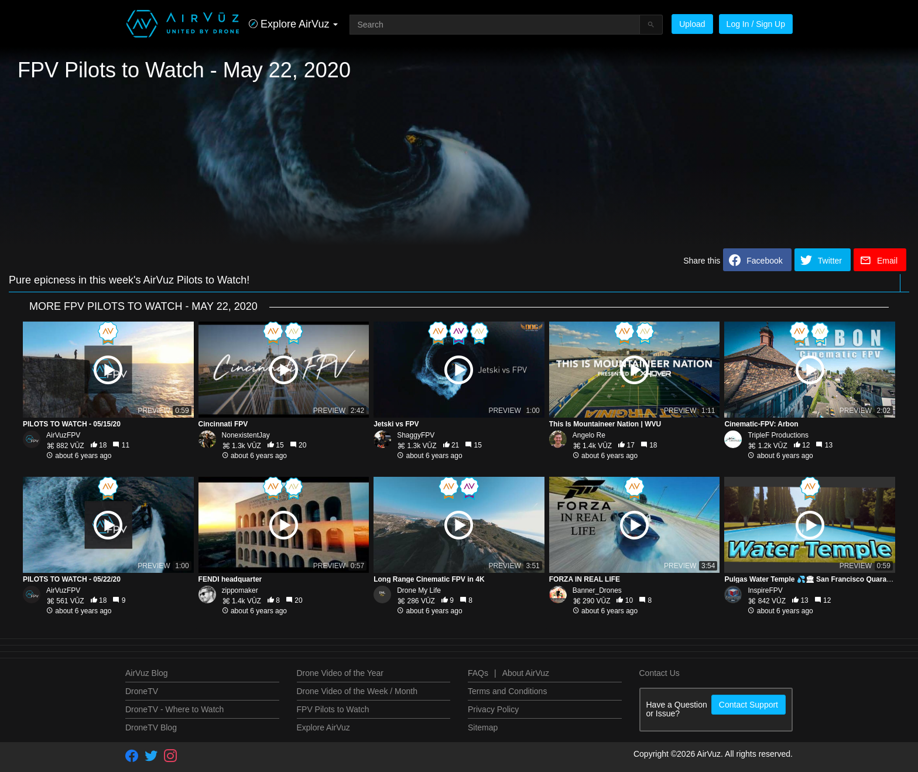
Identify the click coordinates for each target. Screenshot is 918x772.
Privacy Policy (493, 709)
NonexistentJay (246, 435)
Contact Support (748, 704)
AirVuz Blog (146, 673)
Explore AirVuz (323, 727)
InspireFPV (765, 590)
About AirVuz (525, 673)
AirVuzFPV (63, 435)
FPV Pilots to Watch (333, 709)
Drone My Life (419, 590)
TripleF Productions (778, 435)
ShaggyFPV (415, 435)
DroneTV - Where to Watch (174, 709)
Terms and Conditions (507, 691)
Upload (692, 24)
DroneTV (141, 691)
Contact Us (659, 673)
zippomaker (240, 590)
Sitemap (483, 727)
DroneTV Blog (151, 727)
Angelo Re (589, 435)
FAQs (478, 673)
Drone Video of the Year (340, 673)
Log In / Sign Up (756, 24)
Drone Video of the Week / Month (357, 691)
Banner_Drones (597, 590)
